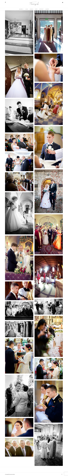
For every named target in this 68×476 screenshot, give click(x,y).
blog (27, 9)
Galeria (21, 9)
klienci (31, 9)
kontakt (41, 9)
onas (36, 9)
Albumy (47, 9)
